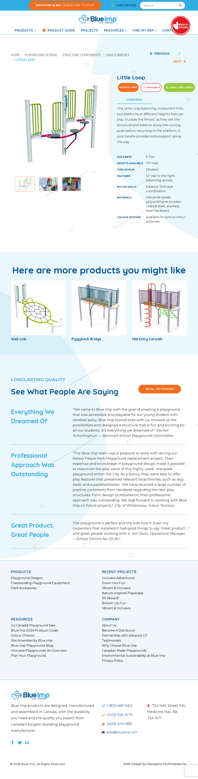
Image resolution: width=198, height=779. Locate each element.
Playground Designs (41, 55)
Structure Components (81, 55)
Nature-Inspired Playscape (122, 593)
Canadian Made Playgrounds (124, 650)
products (25, 30)
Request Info (128, 87)
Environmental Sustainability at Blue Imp (133, 655)
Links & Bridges (117, 55)
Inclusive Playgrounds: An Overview (39, 650)
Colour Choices (22, 635)
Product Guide (58, 30)
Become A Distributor (118, 630)
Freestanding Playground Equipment (40, 583)
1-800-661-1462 (117, 706)
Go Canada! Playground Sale (33, 625)
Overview (134, 99)
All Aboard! (110, 598)
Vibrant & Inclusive (116, 588)
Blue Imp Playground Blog (32, 645)
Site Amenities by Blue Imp (32, 640)
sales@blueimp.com (119, 732)
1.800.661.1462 (123, 5)
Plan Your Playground (28, 655)
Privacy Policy (112, 660)
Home (15, 55)
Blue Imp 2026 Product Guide (34, 630)
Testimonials (111, 640)
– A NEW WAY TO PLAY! (65, 5)
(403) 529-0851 (117, 724)
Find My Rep (145, 30)
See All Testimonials (159, 389)
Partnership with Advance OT (125, 635)
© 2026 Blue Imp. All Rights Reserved (39, 764)
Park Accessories (24, 588)
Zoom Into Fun (113, 583)
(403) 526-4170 (117, 715)
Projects (89, 30)
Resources (115, 30)
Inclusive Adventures (118, 578)
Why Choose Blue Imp (119, 645)
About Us (109, 625)
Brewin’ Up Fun (114, 603)
